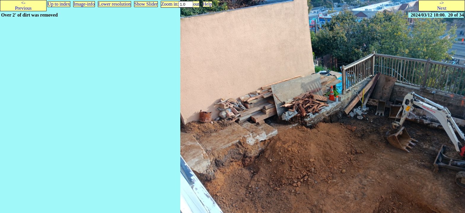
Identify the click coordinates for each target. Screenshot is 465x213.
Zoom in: (170, 4)
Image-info (84, 4)
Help (207, 4)
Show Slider (146, 4)
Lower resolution (114, 4)
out (196, 4)
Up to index (59, 4)
